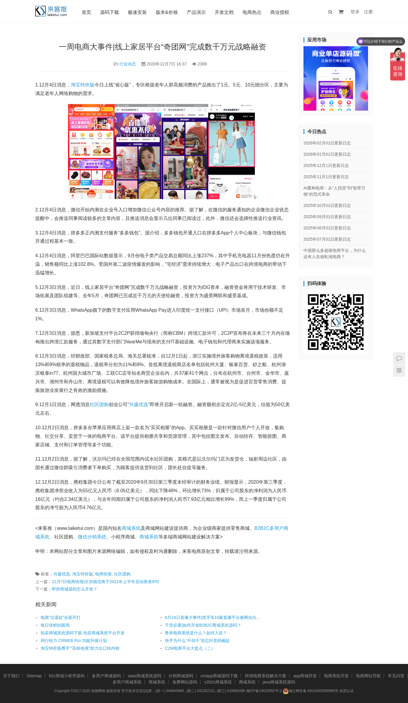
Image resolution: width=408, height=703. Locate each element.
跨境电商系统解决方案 (265, 675)
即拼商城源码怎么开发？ (74, 589)
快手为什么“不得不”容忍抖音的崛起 (197, 640)
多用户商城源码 (106, 675)
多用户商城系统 (127, 682)
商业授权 (279, 12)
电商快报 (103, 574)
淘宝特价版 (82, 84)
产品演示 (196, 12)
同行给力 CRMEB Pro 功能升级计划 (74, 640)
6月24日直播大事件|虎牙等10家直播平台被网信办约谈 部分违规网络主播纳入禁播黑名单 (214, 617)
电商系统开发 (336, 675)
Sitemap (34, 675)
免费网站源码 (184, 682)
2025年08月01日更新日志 (327, 228)
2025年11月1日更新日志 (326, 176)
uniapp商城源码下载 (219, 675)
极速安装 (137, 12)
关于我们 (11, 675)
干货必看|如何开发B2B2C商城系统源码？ (203, 625)
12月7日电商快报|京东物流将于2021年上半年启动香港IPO (105, 581)
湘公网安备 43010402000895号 (311, 691)
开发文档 (224, 12)
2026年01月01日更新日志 (327, 154)
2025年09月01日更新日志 (327, 216)
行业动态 (127, 64)
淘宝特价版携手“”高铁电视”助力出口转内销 (81, 648)
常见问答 (396, 675)
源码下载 (109, 12)
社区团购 (99, 404)
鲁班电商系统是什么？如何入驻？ (196, 632)
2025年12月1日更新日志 (326, 165)
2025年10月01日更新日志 (327, 205)
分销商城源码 (180, 675)
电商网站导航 (368, 675)
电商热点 (251, 12)
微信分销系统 (92, 536)
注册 (368, 11)
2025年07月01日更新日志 (327, 239)
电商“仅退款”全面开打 (61, 617)
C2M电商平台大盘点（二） (190, 648)
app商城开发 (305, 675)
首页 (86, 12)
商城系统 (131, 528)
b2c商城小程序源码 (67, 675)
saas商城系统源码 (145, 675)
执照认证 (347, 691)
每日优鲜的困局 (55, 625)
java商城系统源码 (279, 682)
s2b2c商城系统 (218, 682)
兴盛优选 (138, 404)
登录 (355, 11)
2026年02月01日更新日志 (327, 143)
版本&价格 (167, 12)
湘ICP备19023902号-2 (264, 691)
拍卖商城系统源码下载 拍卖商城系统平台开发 (83, 632)
